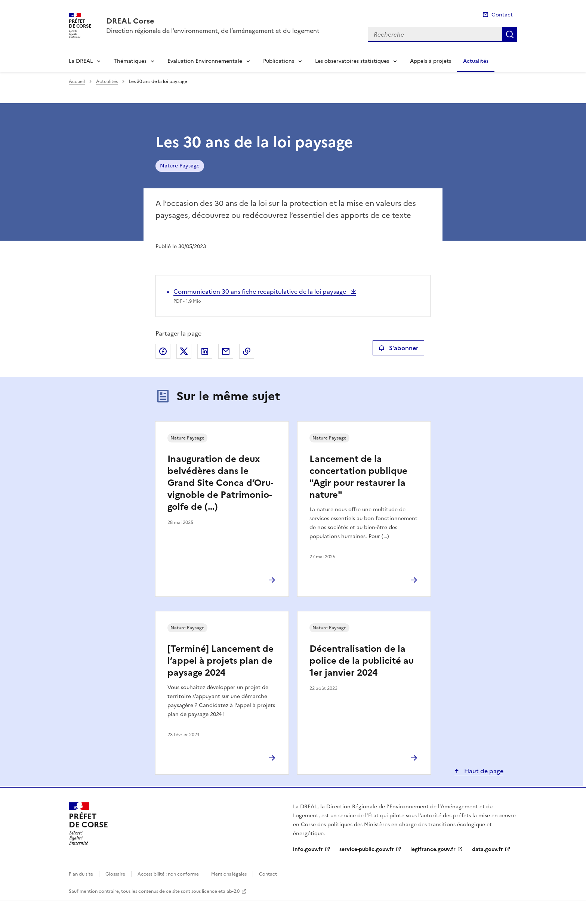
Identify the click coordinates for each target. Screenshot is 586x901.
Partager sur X (183, 351)
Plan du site (81, 874)
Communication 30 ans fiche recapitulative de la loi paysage (260, 291)
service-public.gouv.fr (366, 849)
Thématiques (130, 61)
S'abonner (398, 347)
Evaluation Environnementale (204, 61)
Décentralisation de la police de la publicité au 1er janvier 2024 (361, 660)
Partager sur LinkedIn (204, 351)
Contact (502, 15)
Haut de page (483, 770)
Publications (278, 61)
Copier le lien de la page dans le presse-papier (246, 351)
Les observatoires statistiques (352, 61)
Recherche (509, 34)
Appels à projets (430, 61)
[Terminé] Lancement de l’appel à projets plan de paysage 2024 (220, 660)
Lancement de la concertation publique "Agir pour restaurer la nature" (358, 477)
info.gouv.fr (308, 849)
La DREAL (81, 61)
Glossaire (115, 874)
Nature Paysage (180, 166)
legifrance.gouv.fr (433, 849)
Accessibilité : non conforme (168, 874)
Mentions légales (229, 874)
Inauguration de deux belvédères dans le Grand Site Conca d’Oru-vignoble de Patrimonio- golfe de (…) (220, 482)
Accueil (77, 81)
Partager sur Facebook (162, 351)
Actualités (475, 61)
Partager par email (225, 351)
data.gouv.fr (487, 849)
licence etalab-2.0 (221, 891)
